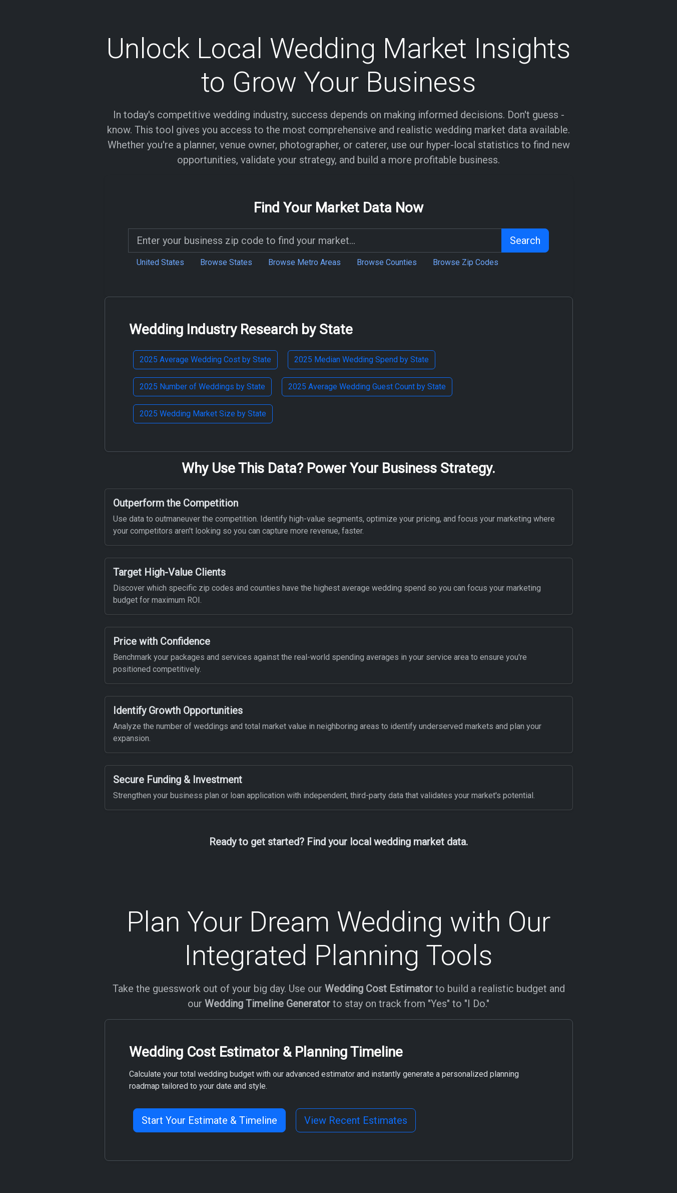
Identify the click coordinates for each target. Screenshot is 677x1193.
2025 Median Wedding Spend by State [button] (361, 359)
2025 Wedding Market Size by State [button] (203, 413)
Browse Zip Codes (465, 262)
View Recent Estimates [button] (355, 1120)
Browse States (226, 262)
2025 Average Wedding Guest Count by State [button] (367, 386)
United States (160, 262)
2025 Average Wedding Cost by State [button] (205, 359)
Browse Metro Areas (304, 262)
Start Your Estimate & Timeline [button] (209, 1120)
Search (525, 240)
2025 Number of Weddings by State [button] (202, 386)
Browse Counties (387, 262)
